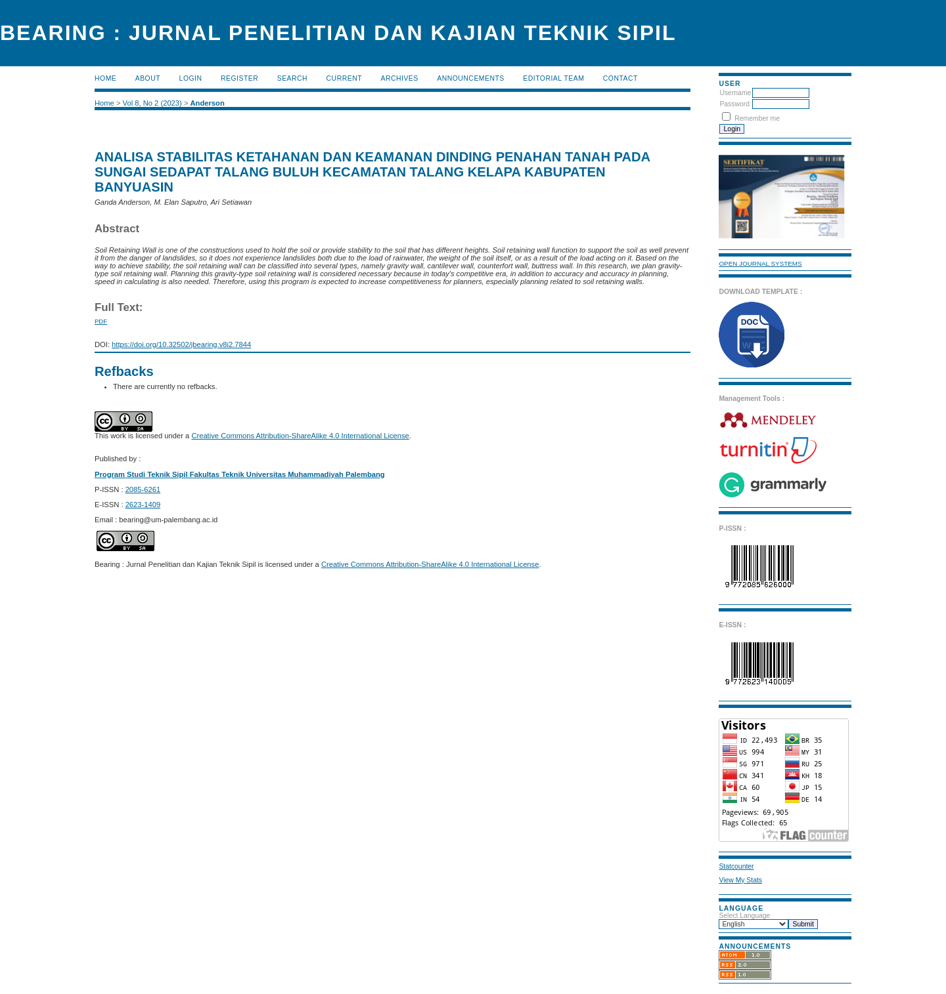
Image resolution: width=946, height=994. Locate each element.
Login (190, 78)
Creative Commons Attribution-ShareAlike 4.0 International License (300, 436)
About (147, 78)
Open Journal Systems (760, 263)
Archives (399, 78)
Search (292, 78)
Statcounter (736, 866)
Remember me (757, 118)
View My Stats (740, 880)
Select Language (744, 915)
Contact (620, 78)
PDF (101, 321)
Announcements (471, 78)
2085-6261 (143, 489)
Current (344, 78)
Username (735, 92)
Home (105, 78)
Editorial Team (553, 78)
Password (734, 104)
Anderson (208, 103)
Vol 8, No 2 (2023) (152, 103)
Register (239, 78)
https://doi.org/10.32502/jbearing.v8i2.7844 (181, 344)
